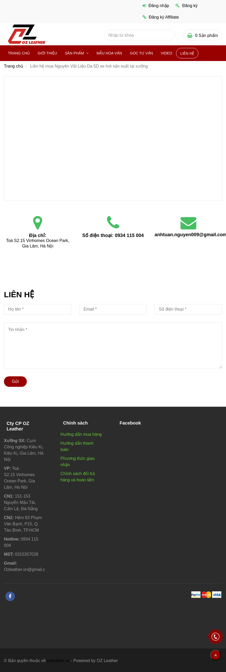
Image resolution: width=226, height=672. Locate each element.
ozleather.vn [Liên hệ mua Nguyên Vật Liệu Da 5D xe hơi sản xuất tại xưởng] (58, 660)
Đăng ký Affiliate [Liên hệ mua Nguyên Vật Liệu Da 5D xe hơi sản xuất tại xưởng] (160, 17)
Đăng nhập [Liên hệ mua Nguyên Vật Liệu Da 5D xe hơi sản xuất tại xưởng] (155, 5)
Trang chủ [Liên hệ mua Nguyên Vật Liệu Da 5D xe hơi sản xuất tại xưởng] (19, 53)
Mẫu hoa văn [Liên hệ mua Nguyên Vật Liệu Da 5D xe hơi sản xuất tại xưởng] (109, 53)
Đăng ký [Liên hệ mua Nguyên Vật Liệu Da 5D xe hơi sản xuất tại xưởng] (187, 5)
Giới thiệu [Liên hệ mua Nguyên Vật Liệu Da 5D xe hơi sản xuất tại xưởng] (47, 53)
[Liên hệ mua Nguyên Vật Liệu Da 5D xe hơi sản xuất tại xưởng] (113, 138)
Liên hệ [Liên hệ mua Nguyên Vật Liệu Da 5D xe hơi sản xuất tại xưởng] (187, 53)
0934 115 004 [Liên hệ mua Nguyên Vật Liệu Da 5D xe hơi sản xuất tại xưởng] (129, 235)
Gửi (15, 381)
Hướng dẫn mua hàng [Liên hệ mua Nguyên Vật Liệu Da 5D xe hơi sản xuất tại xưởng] (81, 434)
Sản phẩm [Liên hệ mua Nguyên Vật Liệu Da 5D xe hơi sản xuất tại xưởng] (75, 53)
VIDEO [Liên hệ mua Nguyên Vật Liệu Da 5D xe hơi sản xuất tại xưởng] (166, 53)
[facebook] (10, 596)
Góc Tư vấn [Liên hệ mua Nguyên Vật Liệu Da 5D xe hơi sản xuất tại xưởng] (141, 53)
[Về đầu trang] (215, 655)
